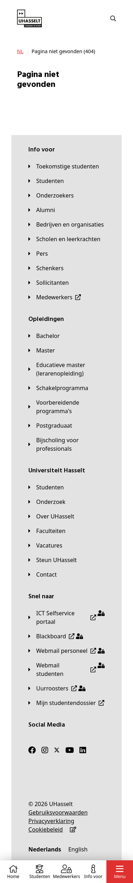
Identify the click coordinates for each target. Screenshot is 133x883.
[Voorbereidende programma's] (66, 406)
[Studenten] (46, 181)
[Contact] (42, 574)
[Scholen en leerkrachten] (64, 239)
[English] (77, 849)
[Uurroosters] (56, 688)
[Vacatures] (45, 545)
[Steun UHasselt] (52, 560)
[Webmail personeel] (66, 650)
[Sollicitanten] (48, 282)
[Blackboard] (55, 636)
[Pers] (38, 253)
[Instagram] (44, 750)
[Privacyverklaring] (51, 821)
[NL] (20, 51)
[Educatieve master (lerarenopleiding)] (66, 369)
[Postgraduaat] (50, 425)
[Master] (41, 350)
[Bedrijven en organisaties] (66, 224)
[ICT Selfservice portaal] (66, 617)
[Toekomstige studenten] (63, 166)
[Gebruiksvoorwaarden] (58, 812)
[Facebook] (32, 750)
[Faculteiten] (47, 531)
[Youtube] (69, 750)
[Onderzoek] (47, 502)
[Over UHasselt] (51, 516)
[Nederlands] (44, 849)
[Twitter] (57, 750)
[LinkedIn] (82, 750)
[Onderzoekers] (51, 195)
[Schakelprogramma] (58, 388)
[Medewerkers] (54, 297)
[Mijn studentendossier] (66, 703)
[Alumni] (41, 210)
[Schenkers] (45, 268)
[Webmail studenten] (66, 669)
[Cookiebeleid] (45, 829)
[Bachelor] (44, 336)
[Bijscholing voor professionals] (66, 444)
